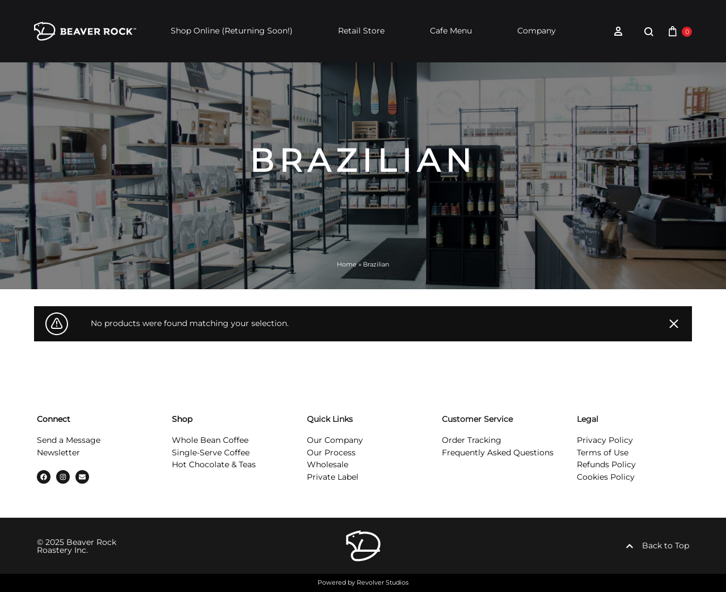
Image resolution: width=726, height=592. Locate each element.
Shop (182, 419)
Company (536, 31)
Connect (53, 419)
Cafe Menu (451, 31)
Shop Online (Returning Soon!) (232, 31)
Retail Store (361, 31)
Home (347, 264)
